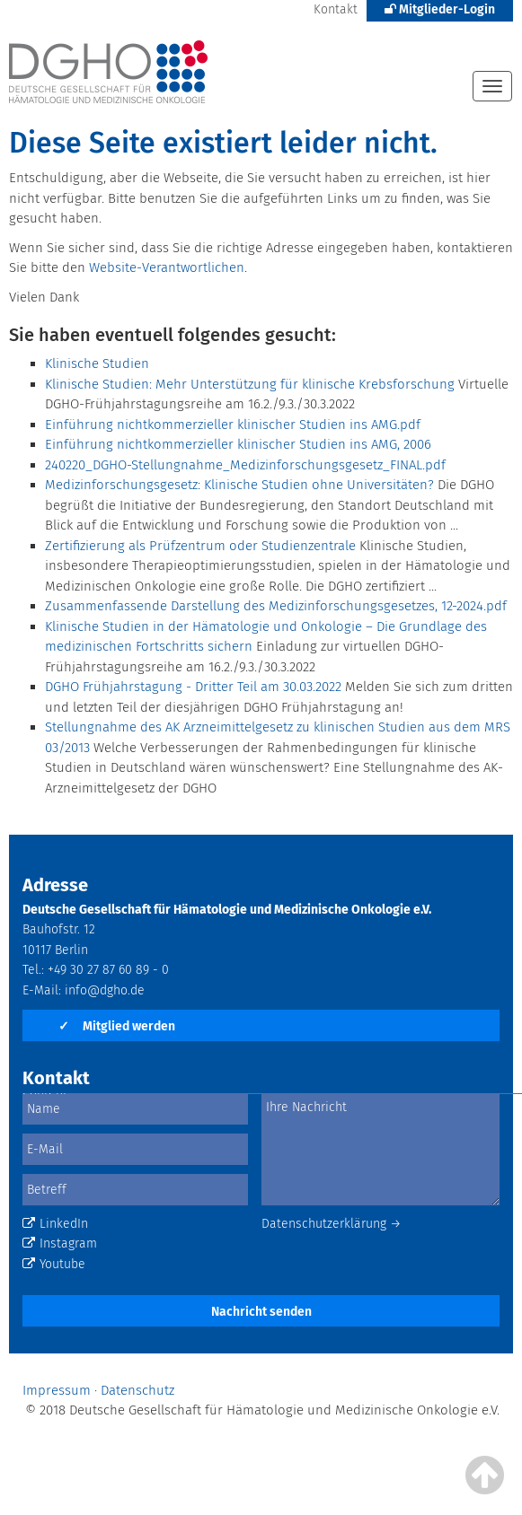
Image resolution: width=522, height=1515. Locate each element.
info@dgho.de (105, 990)
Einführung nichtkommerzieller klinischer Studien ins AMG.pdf (232, 424)
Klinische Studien (97, 363)
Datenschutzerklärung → (331, 1223)
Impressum (56, 1390)
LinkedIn (55, 1223)
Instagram (59, 1243)
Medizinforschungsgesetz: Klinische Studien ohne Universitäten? (239, 485)
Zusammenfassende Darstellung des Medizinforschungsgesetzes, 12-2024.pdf (276, 606)
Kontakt (336, 9)
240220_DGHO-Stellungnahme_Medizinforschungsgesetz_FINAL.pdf (245, 465)
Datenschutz (137, 1390)
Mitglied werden (116, 1026)
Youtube (53, 1264)
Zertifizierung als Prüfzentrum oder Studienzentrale (200, 546)
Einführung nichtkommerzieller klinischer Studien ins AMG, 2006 (238, 444)
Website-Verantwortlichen (166, 267)
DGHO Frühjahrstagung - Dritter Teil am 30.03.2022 (193, 687)
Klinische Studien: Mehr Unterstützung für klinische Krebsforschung (250, 384)
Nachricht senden (261, 1311)
